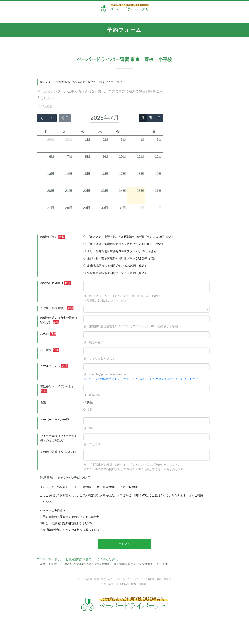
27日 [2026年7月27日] (50, 208)
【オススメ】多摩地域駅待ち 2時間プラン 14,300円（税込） (124, 243)
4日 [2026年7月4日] (141, 139)
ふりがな (49, 350)
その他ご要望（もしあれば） (58, 451)
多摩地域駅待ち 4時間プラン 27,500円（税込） (115, 273)
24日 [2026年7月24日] (122, 191)
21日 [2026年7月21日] (68, 191)
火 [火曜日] (64, 132)
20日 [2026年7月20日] (50, 191)
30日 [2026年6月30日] (68, 139)
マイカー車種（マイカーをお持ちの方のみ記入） (58, 438)
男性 (88, 402)
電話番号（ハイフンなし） (57, 389)
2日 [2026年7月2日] (105, 139)
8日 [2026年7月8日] (87, 156)
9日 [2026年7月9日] (105, 156)
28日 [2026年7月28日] (68, 208)
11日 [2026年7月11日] (140, 156)
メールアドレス (54, 366)
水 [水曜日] (82, 132)
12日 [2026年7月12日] (158, 156)
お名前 (48, 334)
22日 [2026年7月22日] (86, 191)
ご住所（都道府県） (56, 308)
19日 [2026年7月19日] (158, 174)
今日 (65, 118)
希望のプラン (52, 237)
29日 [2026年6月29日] (50, 139)
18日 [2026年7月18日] (140, 174)
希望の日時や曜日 (55, 283)
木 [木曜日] (100, 132)
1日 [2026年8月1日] (141, 208)
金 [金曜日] (118, 132)
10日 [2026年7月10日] (122, 156)
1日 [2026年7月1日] (87, 139)
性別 (43, 402)
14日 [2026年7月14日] (68, 174)
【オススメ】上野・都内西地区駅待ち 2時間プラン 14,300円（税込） (129, 236)
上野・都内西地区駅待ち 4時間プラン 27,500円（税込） (121, 258)
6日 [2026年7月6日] (52, 156)
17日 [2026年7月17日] (122, 174)
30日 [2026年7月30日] (104, 208)
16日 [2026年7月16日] (104, 174)
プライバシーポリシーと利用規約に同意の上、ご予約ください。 (78, 559)
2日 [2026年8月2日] (159, 208)
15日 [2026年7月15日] (86, 174)
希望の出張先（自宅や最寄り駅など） (58, 320)
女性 (88, 409)
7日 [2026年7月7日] (69, 156)
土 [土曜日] (136, 132)
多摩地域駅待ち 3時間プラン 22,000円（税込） (115, 265)
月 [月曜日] (46, 132)
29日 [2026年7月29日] (86, 208)
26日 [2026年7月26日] (158, 191)
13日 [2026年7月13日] (50, 174)
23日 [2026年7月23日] (104, 191)
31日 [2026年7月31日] (122, 208)
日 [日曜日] (154, 132)
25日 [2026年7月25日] (140, 191)
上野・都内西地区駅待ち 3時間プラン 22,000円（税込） (121, 251)
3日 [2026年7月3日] (123, 139)
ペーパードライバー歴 (54, 419)
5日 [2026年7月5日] (159, 139)
